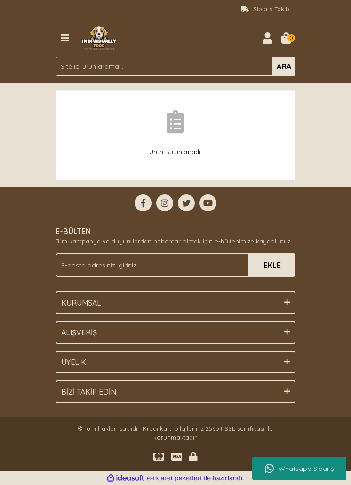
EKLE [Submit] (272, 265)
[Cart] (286, 38)
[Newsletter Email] (175, 265)
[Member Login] (267, 38)
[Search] (175, 66)
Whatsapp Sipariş (299, 468)
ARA (284, 66)
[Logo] (99, 37)
